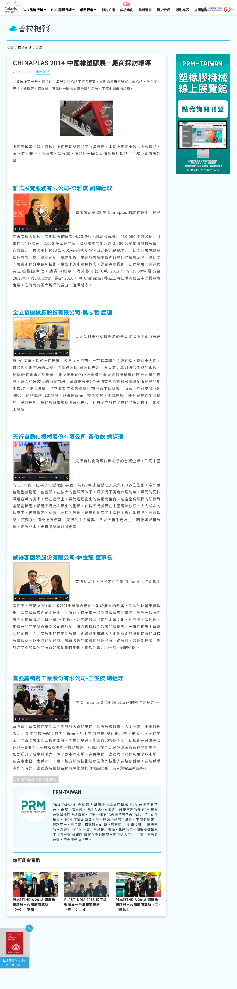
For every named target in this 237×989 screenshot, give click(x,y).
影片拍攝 (108, 9)
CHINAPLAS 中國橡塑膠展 (35, 779)
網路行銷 (88, 9)
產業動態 (25, 47)
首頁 (10, 47)
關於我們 (163, 9)
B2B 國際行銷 (63, 9)
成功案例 (126, 9)
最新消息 (145, 9)
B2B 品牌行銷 (34, 9)
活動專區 (182, 9)
